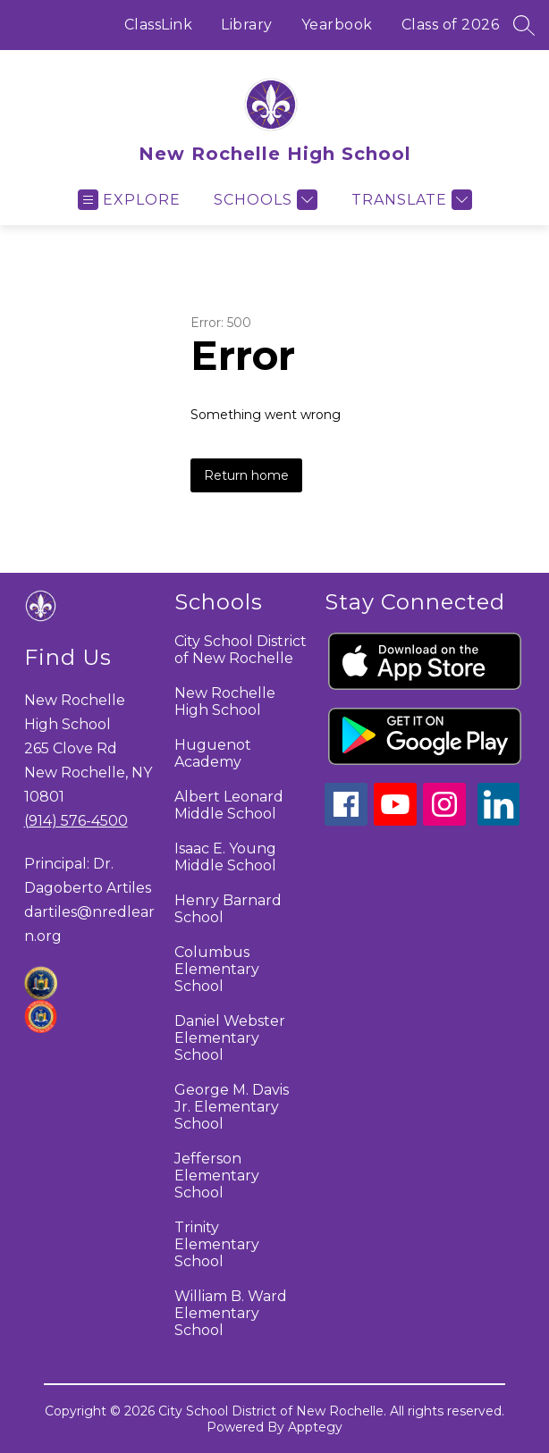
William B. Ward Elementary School (230, 1313)
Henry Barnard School (228, 909)
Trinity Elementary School (216, 1244)
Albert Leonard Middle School (228, 805)
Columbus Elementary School (216, 969)
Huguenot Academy (212, 753)
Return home (246, 475)
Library (247, 24)
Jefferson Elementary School (216, 1175)
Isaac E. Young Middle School (225, 857)
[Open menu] (129, 200)
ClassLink (158, 24)
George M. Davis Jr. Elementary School (231, 1106)
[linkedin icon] (498, 820)
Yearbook (337, 24)
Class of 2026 (450, 24)
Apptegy (315, 1427)
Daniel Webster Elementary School (229, 1037)
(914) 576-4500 (76, 820)
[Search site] (524, 25)
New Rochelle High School (224, 701)
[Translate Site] (409, 200)
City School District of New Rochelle (240, 650)
